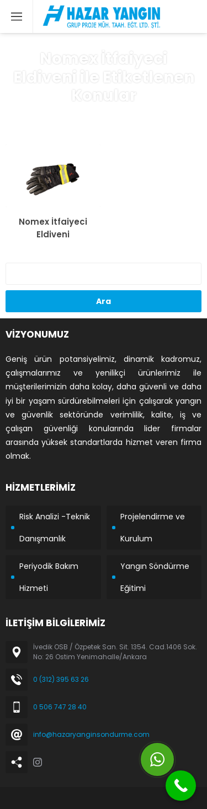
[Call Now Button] (181, 785)
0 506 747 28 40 (60, 707)
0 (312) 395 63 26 (61, 679)
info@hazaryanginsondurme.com (91, 734)
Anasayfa (43, 116)
